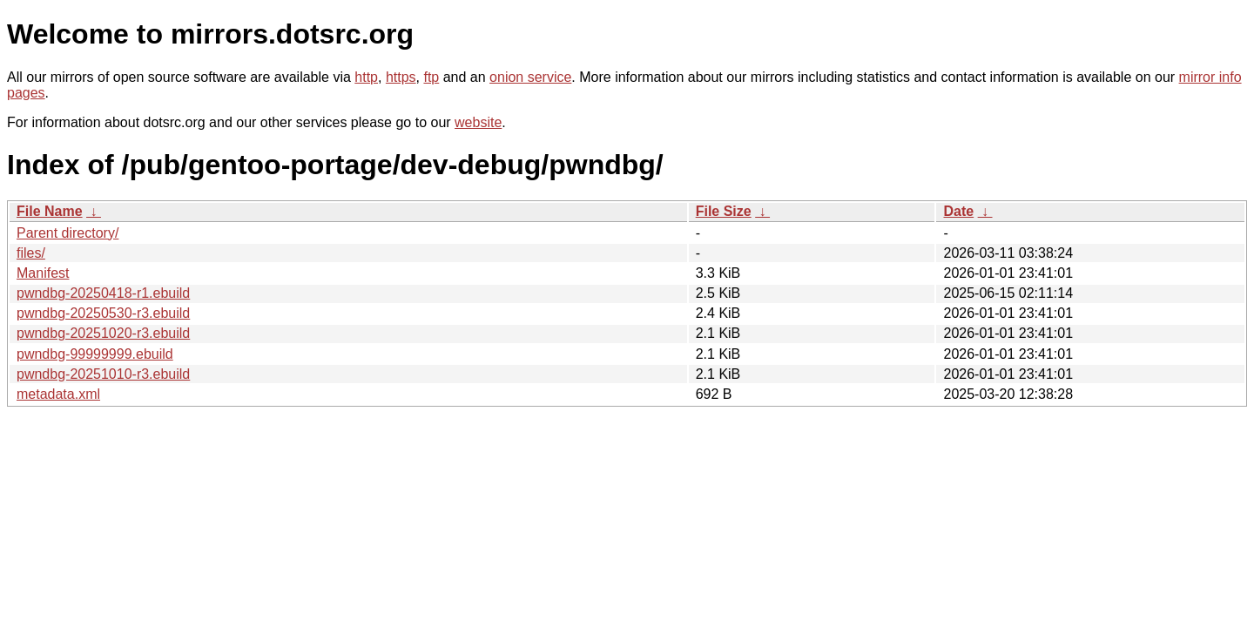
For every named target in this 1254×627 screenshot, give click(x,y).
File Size (724, 211)
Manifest (43, 273)
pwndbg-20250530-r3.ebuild (103, 313)
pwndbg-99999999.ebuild (95, 354)
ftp (431, 77)
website (478, 122)
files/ (31, 253)
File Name (50, 211)
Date (958, 211)
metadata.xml (58, 394)
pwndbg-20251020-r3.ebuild (103, 333)
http (366, 77)
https (401, 77)
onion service (530, 77)
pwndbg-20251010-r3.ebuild (103, 374)
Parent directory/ (67, 233)
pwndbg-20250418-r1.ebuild (103, 293)
